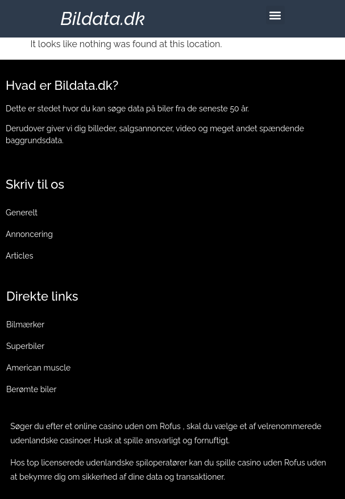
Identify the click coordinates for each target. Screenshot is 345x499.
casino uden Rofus (271, 462)
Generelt (22, 212)
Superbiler (25, 346)
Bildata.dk (102, 18)
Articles (20, 255)
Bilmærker (25, 324)
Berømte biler (31, 389)
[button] (275, 15)
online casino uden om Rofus (127, 426)
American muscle (38, 367)
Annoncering (29, 234)
